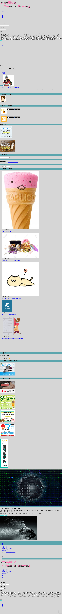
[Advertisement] (31, 55)
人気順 (3, 73)
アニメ (1, 85)
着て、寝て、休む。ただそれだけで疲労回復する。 (12, 298)
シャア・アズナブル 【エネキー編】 (10, 87)
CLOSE (2, 42)
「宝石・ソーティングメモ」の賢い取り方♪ (11, 260)
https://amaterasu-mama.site (5, 356)
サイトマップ (4, 10)
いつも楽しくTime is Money (10, 552)
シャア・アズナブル (5, 63)
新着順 (3, 72)
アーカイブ (2, 166)
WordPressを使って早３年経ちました (10, 314)
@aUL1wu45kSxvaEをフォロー (12, 162)
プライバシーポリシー (6, 12)
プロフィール (4, 9)
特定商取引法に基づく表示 (7, 11)
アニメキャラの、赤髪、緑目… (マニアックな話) (12, 338)
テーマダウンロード (3, 515)
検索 (1, 40)
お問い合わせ (4, 13)
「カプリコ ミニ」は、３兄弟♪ (8, 231)
